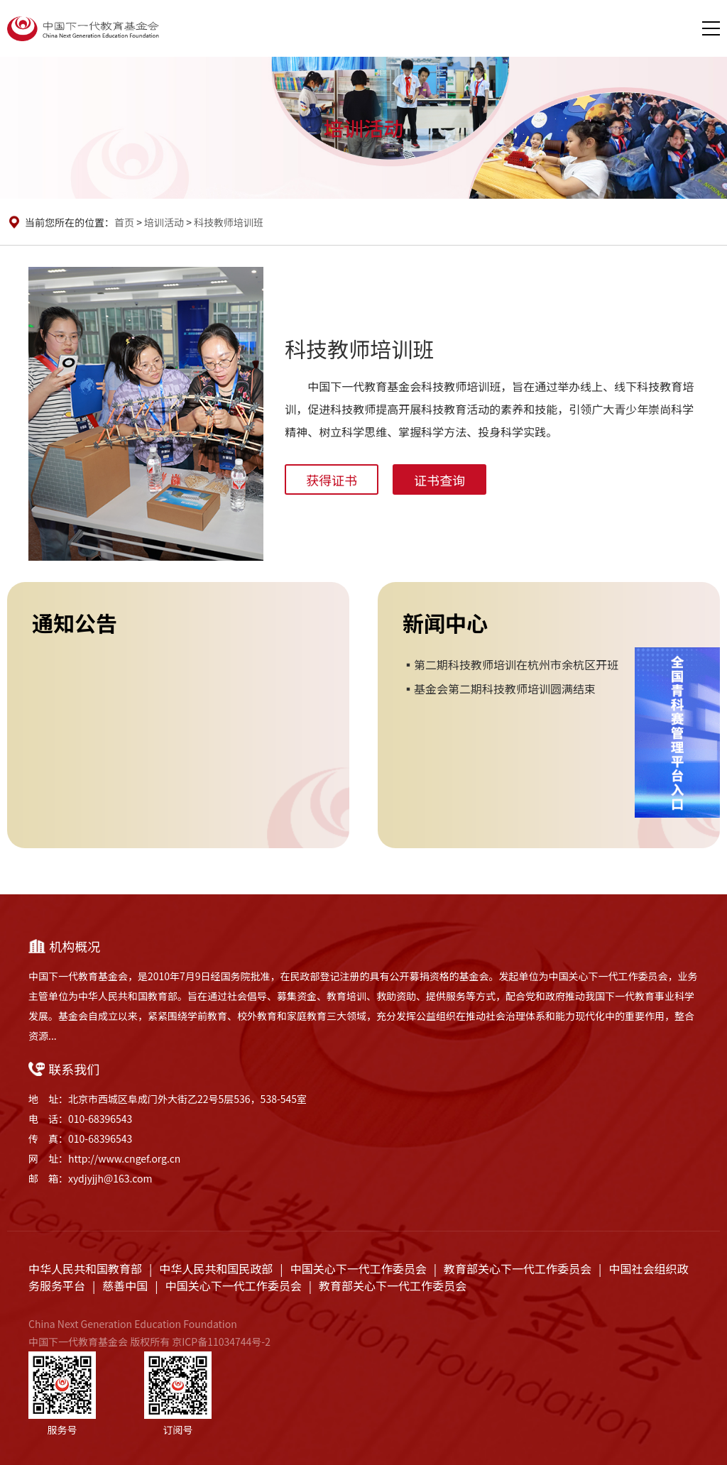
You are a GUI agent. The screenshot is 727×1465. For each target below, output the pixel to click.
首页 (124, 222)
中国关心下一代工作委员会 (358, 1268)
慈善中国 (125, 1285)
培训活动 (164, 222)
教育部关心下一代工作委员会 (517, 1268)
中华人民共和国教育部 (85, 1268)
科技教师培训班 (228, 222)
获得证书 (331, 480)
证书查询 (439, 480)
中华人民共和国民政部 (216, 1268)
